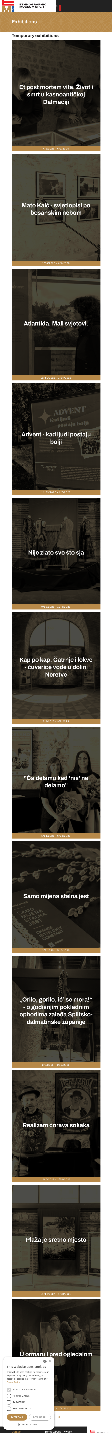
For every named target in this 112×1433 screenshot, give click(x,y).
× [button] (49, 1361)
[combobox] (45, 1361)
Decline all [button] (40, 1417)
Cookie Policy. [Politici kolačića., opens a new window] (14, 1382)
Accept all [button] (17, 1417)
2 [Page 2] (59, 1417)
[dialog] (28, 1393)
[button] (29, 1424)
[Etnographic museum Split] (24, 5)
